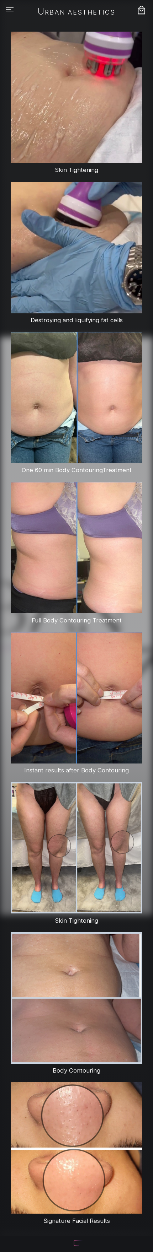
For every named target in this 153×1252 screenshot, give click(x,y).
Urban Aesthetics (76, 12)
